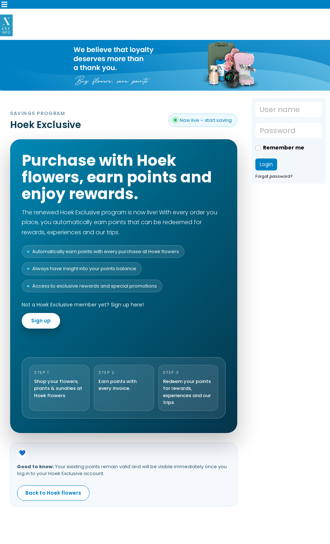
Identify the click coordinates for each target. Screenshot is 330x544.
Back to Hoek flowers (53, 492)
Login (266, 164)
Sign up (41, 320)
